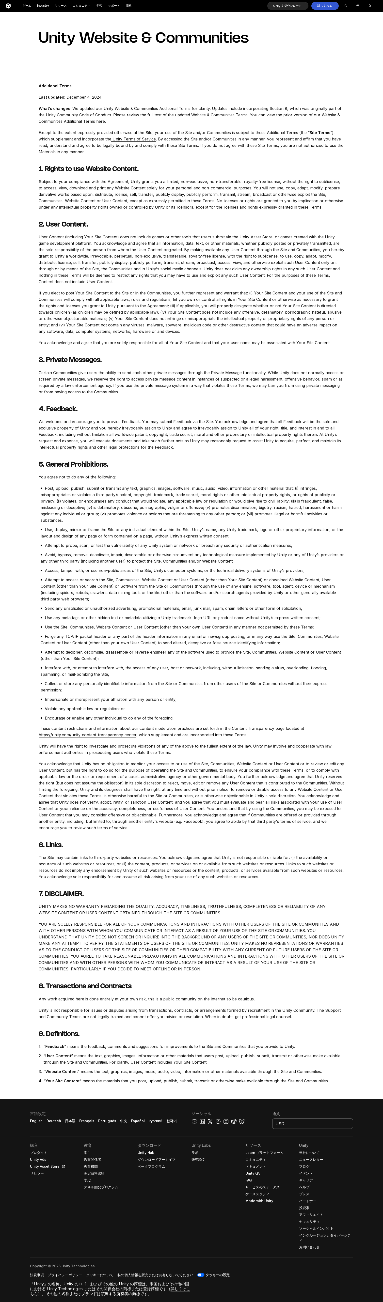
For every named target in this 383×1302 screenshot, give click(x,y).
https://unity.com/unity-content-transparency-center (87, 734)
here (100, 121)
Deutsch (54, 1121)
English (36, 1121)
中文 (123, 1121)
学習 (99, 5)
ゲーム (26, 5)
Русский (155, 1121)
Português (107, 1121)
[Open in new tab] (62, 1166)
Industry (43, 5)
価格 (129, 5)
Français (87, 1121)
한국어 (171, 1121)
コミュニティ (81, 5)
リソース (61, 5)
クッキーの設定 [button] (218, 1275)
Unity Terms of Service (133, 139)
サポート (114, 5)
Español (138, 1121)
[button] (287, 6)
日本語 (70, 1121)
